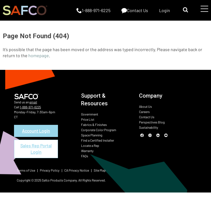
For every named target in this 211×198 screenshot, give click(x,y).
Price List (87, 119)
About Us (145, 106)
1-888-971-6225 (30, 107)
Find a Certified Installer (97, 140)
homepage (38, 55)
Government (89, 114)
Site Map (100, 170)
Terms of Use (26, 170)
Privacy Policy (50, 170)
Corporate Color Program (98, 130)
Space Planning (91, 135)
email (33, 102)
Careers (144, 112)
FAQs (84, 156)
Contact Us (146, 117)
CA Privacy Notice (76, 170)
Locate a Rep (90, 145)
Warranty (87, 151)
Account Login (36, 130)
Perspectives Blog (152, 122)
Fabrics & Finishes (94, 125)
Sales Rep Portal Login (36, 148)
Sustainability (148, 127)
